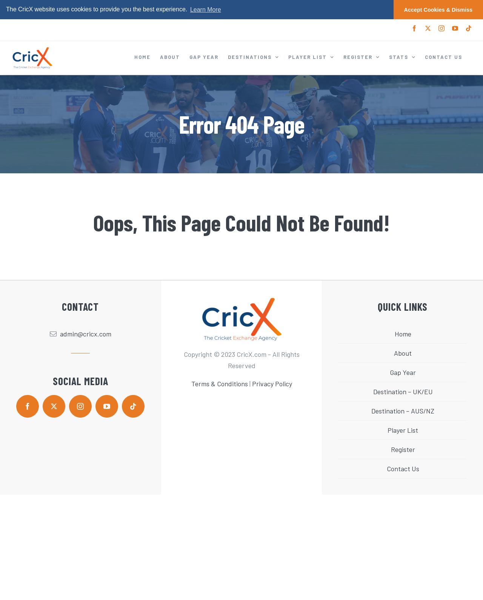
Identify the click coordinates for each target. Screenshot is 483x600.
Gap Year (403, 372)
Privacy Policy (272, 383)
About (403, 353)
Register (403, 449)
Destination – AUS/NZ (402, 411)
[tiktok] (133, 406)
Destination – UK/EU (403, 391)
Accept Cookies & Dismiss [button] (438, 10)
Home (403, 334)
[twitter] (54, 406)
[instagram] (80, 406)
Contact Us (403, 468)
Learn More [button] (205, 9)
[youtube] (106, 406)
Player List (403, 430)
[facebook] (27, 406)
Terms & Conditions (219, 383)
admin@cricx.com (85, 334)
